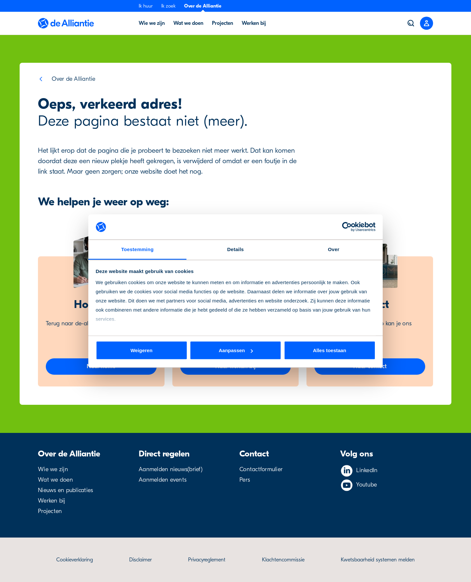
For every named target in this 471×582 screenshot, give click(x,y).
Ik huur (146, 6)
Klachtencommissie (283, 560)
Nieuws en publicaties (65, 490)
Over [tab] (333, 249)
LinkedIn (366, 470)
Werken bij (51, 500)
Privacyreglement (206, 560)
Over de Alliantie (202, 6)
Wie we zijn (53, 469)
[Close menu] (426, 23)
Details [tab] (235, 249)
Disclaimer (140, 560)
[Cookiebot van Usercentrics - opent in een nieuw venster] (346, 227)
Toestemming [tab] (137, 249)
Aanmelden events (162, 479)
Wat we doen (55, 479)
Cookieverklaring (74, 560)
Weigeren (141, 350)
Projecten (50, 511)
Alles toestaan (329, 350)
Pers (244, 479)
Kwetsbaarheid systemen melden (378, 560)
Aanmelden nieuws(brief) (170, 469)
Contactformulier (261, 469)
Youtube (366, 484)
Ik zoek (168, 6)
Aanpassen (236, 350)
